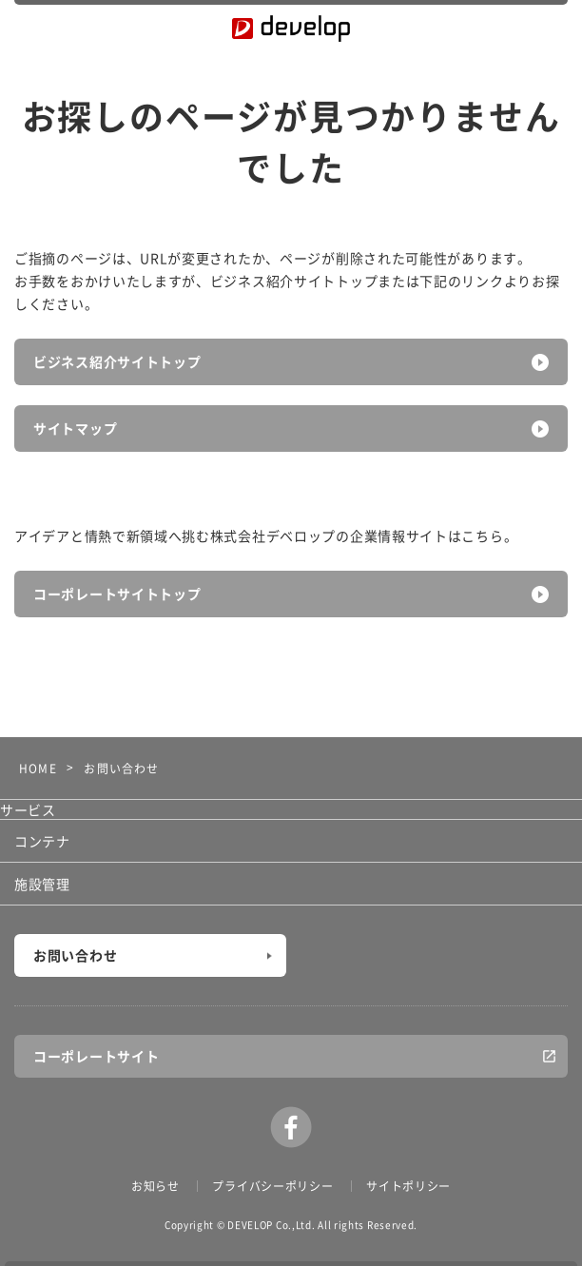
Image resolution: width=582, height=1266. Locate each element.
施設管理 (42, 883)
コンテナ (42, 840)
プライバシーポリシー (272, 1186)
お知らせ (155, 1186)
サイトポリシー (408, 1186)
